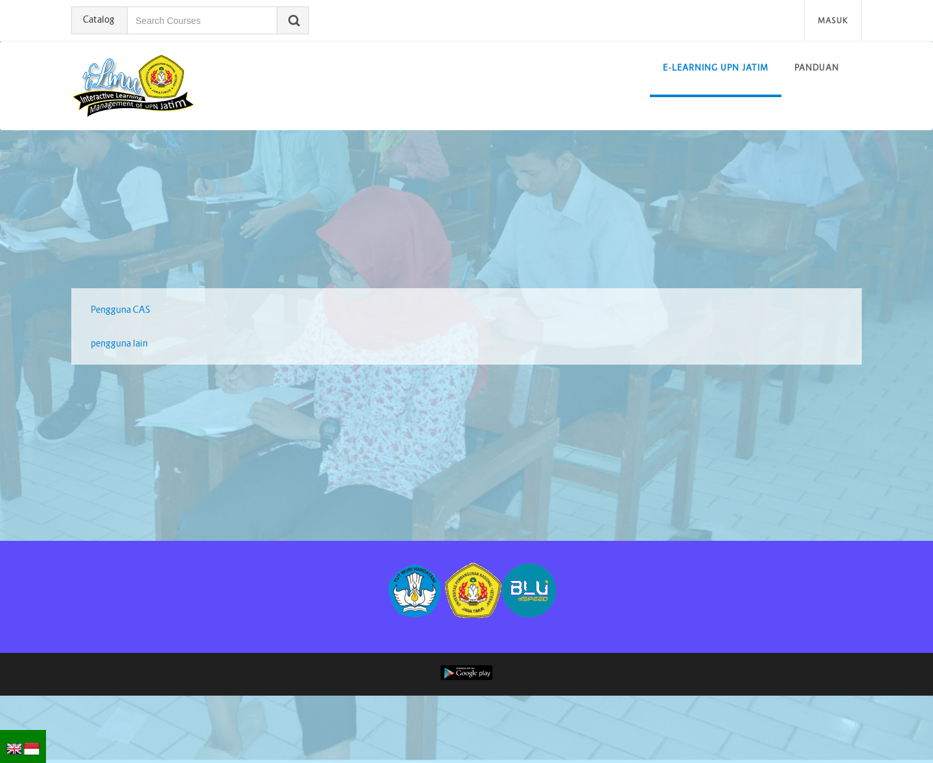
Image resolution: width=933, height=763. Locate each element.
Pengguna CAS (120, 309)
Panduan (816, 67)
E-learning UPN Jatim (715, 67)
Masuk (833, 20)
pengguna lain (119, 343)
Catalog (101, 20)
